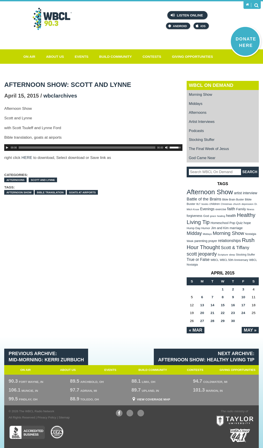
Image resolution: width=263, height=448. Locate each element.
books (205, 203)
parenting (201, 241)
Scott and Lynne (43, 179)
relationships (229, 240)
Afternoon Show (19, 192)
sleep (232, 254)
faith (231, 208)
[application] (93, 147)
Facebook (119, 413)
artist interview (245, 193)
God (206, 216)
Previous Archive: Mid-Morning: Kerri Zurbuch (46, 356)
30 (233, 321)
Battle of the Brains (204, 199)
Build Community (115, 56)
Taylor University (243, 415)
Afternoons (15, 179)
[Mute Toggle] (166, 147)
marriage (236, 228)
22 (223, 313)
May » (250, 330)
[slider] (87, 147)
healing (221, 216)
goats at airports (82, 192)
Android (177, 26)
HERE (27, 157)
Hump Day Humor (198, 228)
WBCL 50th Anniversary (234, 260)
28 (212, 321)
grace (213, 216)
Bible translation (50, 192)
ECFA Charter (57, 432)
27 (202, 321)
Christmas (226, 204)
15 (223, 305)
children (214, 204)
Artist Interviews (202, 122)
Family (241, 209)
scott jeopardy (202, 254)
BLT (198, 204)
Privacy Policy (47, 417)
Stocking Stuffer (202, 140)
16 (233, 305)
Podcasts (196, 131)
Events (82, 56)
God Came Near (202, 158)
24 (243, 313)
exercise (221, 209)
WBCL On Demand (211, 85)
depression (247, 204)
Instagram (140, 413)
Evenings (207, 209)
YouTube (130, 413)
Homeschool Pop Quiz (227, 223)
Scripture (223, 254)
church (237, 204)
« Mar (195, 330)
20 (202, 313)
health (231, 216)
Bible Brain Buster (233, 199)
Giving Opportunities (192, 56)
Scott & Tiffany (235, 247)
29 (223, 321)
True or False (198, 259)
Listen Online (187, 15)
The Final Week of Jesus (209, 149)
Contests (151, 56)
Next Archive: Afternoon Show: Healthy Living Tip (206, 356)
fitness (250, 209)
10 (243, 297)
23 (233, 313)
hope (247, 223)
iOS (201, 26)
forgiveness (194, 216)
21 (212, 313)
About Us (55, 56)
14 (212, 305)
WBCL (215, 260)
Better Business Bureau (27, 432)
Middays (195, 104)
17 (243, 305)
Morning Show (200, 94)
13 (202, 305)
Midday (194, 233)
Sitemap (64, 417)
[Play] (7, 147)
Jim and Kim (220, 228)
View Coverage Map (153, 399)
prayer (212, 241)
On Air (29, 56)
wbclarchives (60, 96)
